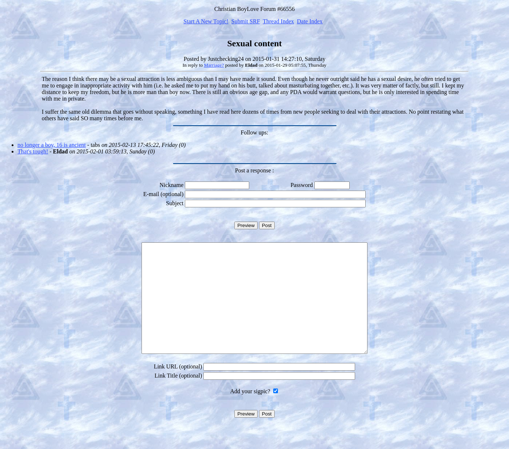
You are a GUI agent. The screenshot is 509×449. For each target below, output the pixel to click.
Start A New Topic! (205, 21)
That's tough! (32, 151)
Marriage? (214, 65)
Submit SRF (245, 21)
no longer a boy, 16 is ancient (51, 145)
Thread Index (278, 21)
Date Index (310, 21)
